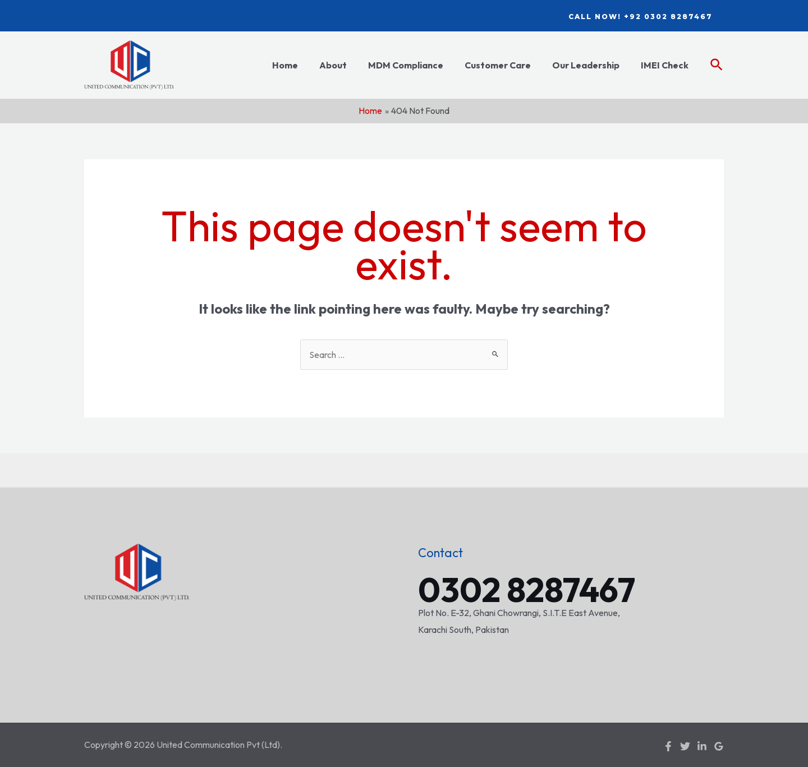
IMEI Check (666, 65)
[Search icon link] (717, 65)
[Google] (719, 746)
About (348, 65)
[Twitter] (685, 746)
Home (303, 65)
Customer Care (506, 65)
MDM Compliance (417, 65)
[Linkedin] (702, 746)
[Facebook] (668, 746)
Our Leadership (591, 65)
